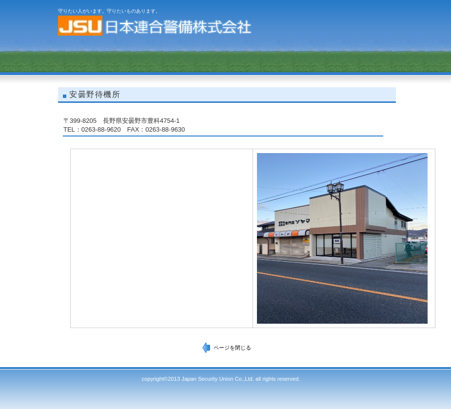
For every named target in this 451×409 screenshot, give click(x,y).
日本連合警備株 (155, 26)
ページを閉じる (232, 348)
